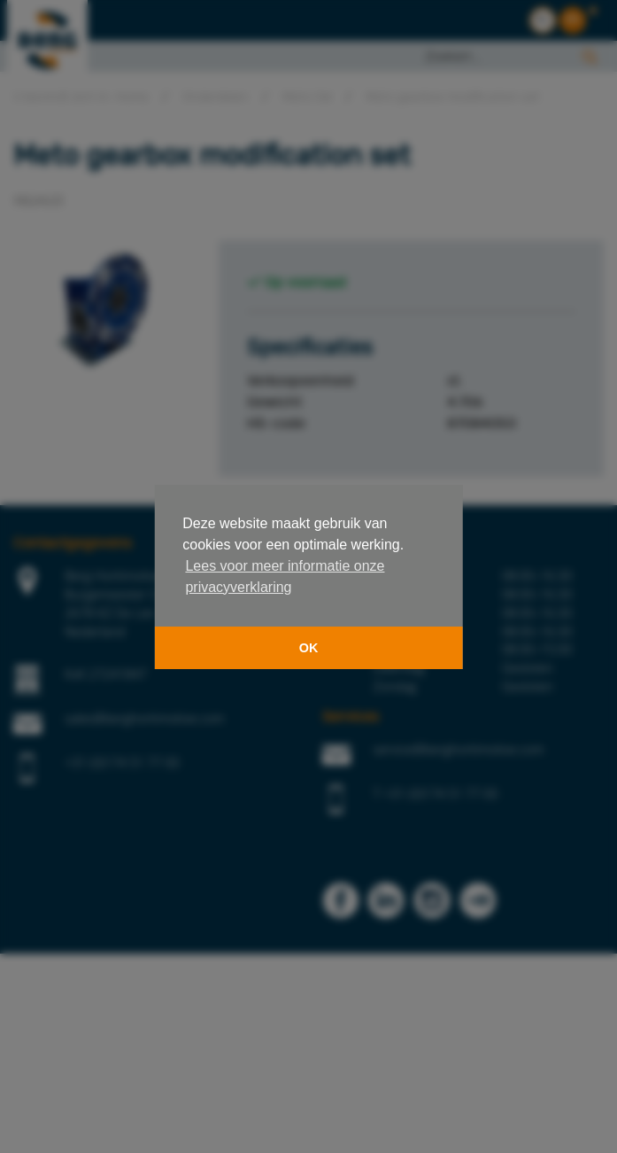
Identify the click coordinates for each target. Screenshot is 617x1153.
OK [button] (309, 648)
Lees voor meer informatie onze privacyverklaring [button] (284, 576)
